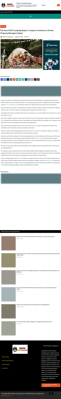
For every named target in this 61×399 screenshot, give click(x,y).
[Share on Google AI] (29, 79)
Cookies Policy (6, 364)
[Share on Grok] (35, 79)
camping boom (49, 161)
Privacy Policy (5, 357)
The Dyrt (20, 158)
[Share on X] (8, 79)
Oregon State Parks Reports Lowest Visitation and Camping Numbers (33, 304)
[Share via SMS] (20, 79)
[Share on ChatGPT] (26, 79)
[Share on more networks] (38, 79)
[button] (30, 16)
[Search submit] (58, 5)
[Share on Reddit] (14, 79)
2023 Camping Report (11, 105)
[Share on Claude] (32, 79)
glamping (33, 126)
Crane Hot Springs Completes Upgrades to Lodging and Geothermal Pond (34, 321)
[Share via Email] (17, 79)
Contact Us (5, 368)
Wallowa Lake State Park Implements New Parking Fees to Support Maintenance (35, 236)
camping (38, 138)
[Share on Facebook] (2, 79)
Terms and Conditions (8, 360)
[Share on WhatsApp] (23, 79)
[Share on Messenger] (5, 79)
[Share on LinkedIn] (11, 79)
